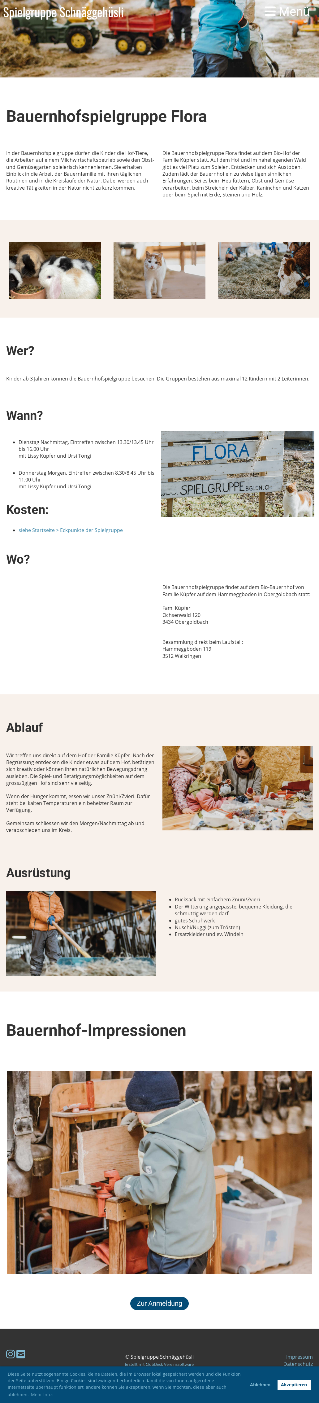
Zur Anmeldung (159, 1303)
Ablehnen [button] (260, 1385)
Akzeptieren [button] (294, 1385)
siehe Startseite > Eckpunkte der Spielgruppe (71, 530)
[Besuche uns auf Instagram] (10, 1354)
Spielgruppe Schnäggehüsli (63, 11)
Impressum (299, 1356)
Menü (287, 11)
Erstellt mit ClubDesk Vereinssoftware (159, 1364)
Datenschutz (298, 1364)
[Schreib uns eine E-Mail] (20, 1354)
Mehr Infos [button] (42, 1394)
